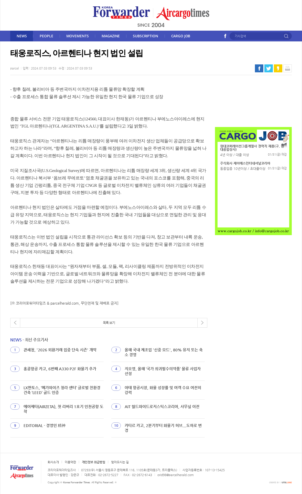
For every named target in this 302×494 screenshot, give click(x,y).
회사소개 (53, 462)
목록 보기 (109, 323)
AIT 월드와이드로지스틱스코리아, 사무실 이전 (162, 406)
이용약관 (70, 462)
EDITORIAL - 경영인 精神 (45, 425)
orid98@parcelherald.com (175, 475)
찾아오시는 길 (120, 462)
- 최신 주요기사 (29, 339)
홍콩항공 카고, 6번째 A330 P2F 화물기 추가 (60, 368)
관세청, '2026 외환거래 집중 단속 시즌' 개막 (60, 350)
